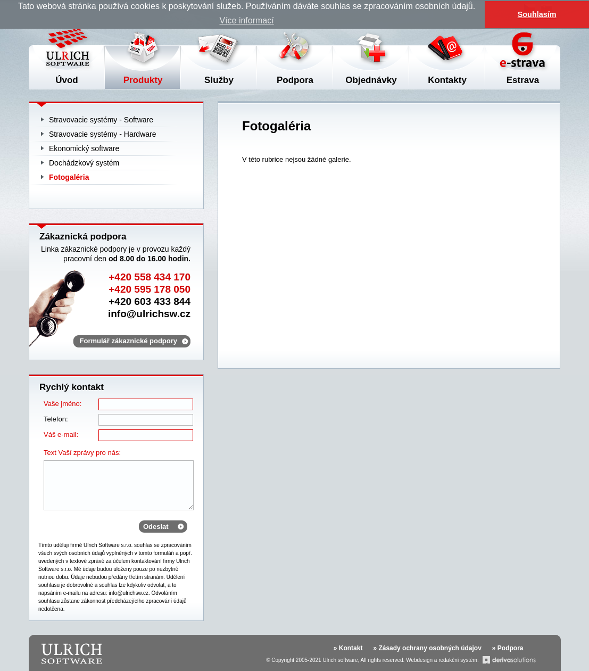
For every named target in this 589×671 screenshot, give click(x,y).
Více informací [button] (246, 20)
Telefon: (56, 419)
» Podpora (508, 648)
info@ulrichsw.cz (149, 313)
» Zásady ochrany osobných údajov (427, 648)
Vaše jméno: (62, 404)
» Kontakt (348, 648)
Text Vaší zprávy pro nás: (82, 453)
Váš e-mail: (61, 434)
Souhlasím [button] (537, 14)
